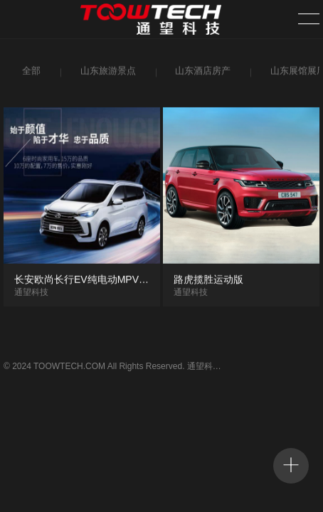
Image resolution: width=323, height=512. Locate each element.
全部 (30, 73)
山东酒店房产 (201, 73)
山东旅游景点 (106, 73)
